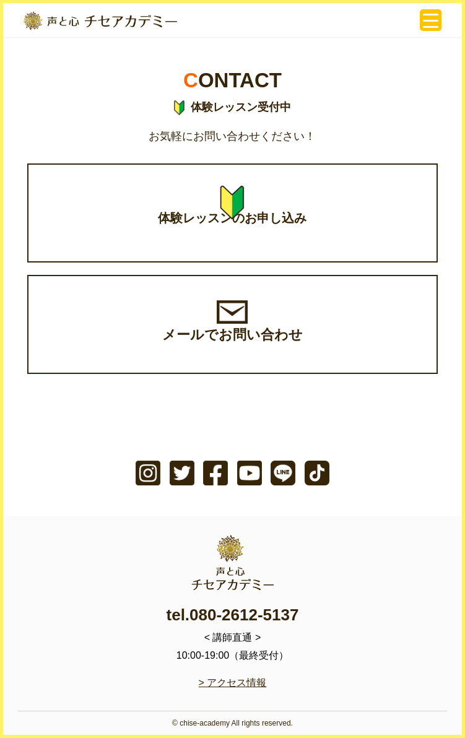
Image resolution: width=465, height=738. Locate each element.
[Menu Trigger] (430, 20)
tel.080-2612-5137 (233, 615)
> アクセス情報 (233, 682)
